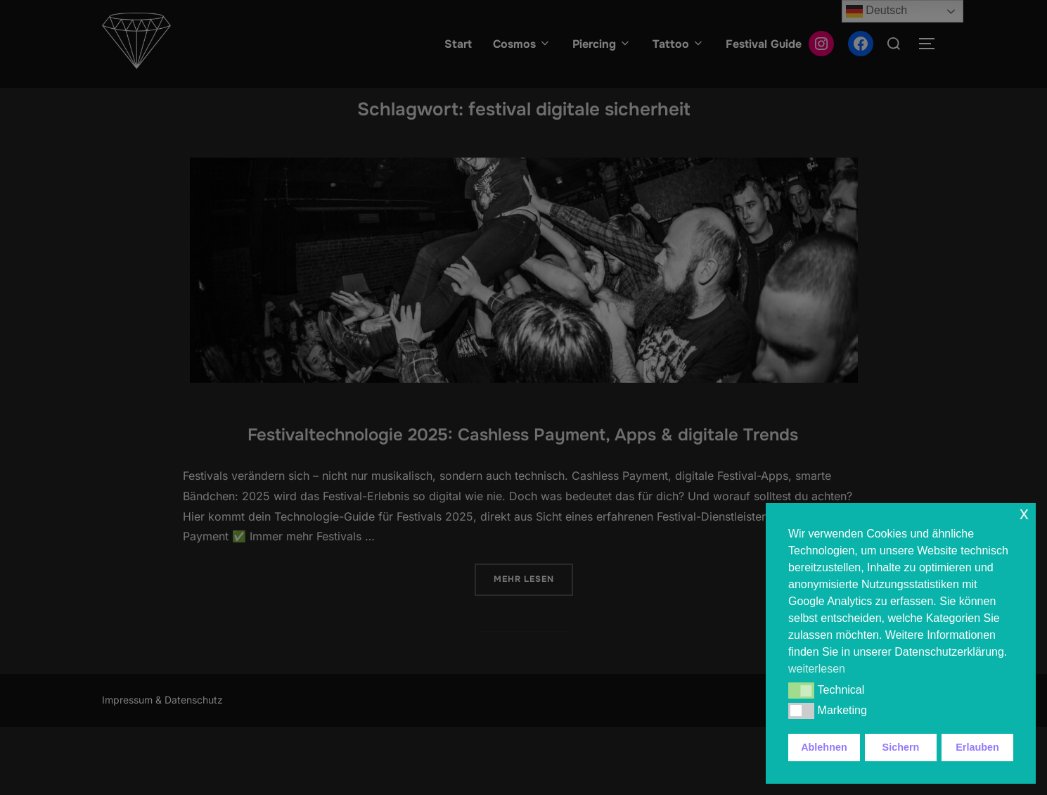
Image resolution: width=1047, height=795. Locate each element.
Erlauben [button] (977, 747)
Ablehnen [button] (824, 747)
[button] (801, 690)
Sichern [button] (901, 747)
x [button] (1024, 513)
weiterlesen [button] (816, 669)
